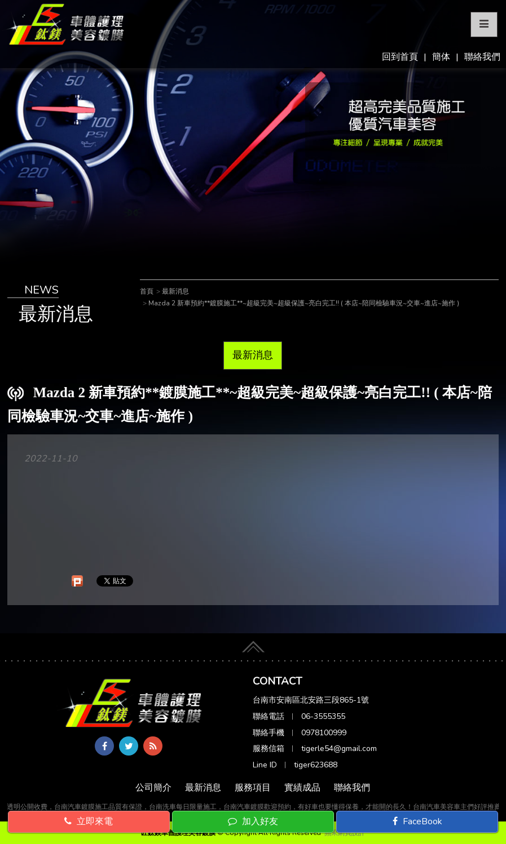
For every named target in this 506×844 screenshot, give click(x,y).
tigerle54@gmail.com (339, 748)
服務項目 (253, 787)
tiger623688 (315, 764)
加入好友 (253, 821)
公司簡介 (153, 787)
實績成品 (302, 787)
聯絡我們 (482, 57)
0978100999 (323, 732)
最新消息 (252, 355)
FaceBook (417, 821)
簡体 (441, 57)
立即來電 (88, 821)
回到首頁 (400, 57)
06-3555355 (323, 716)
